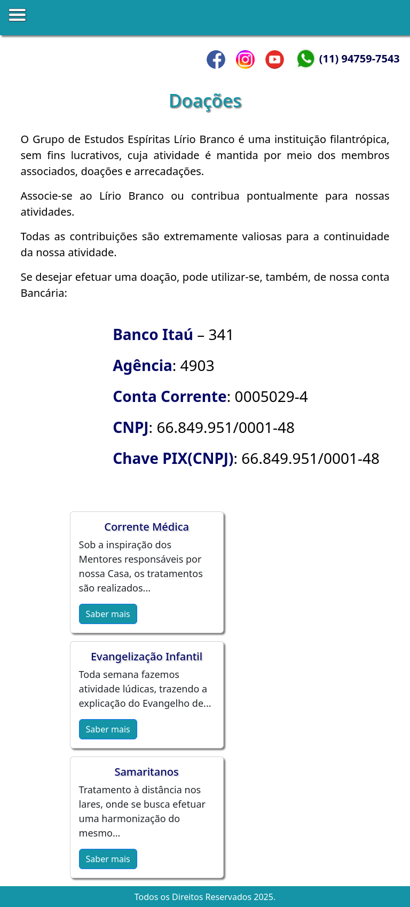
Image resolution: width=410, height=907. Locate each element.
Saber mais (108, 614)
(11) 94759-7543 (359, 58)
